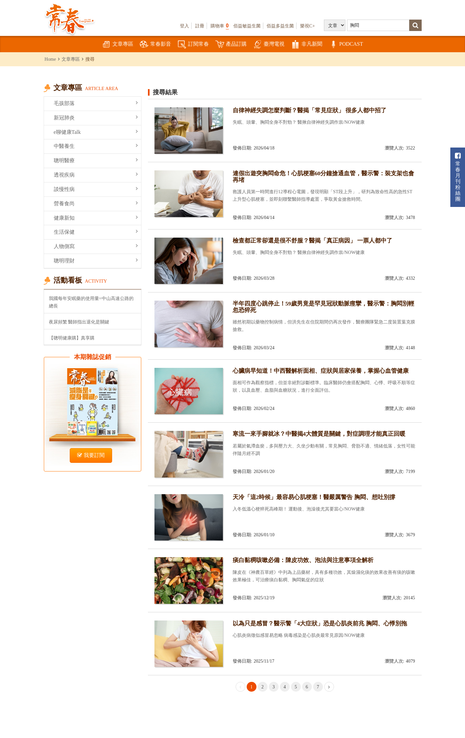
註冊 (199, 25)
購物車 (220, 25)
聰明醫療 (96, 160)
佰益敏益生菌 (247, 25)
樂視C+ (307, 25)
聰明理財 (96, 260)
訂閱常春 (193, 44)
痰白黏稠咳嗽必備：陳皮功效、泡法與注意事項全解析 (303, 560)
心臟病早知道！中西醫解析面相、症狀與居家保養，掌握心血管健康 (321, 371)
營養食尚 (96, 203)
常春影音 (155, 44)
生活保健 (96, 231)
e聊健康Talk (96, 132)
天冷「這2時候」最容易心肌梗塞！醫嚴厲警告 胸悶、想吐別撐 (314, 497)
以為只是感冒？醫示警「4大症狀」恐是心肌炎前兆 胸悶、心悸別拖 (320, 623)
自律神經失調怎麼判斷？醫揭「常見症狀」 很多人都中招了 (309, 110)
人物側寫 (96, 246)
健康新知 (96, 217)
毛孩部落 (96, 103)
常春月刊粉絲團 (458, 177)
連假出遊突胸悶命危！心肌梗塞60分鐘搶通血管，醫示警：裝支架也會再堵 (323, 176)
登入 (184, 25)
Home (50, 59)
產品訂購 (231, 44)
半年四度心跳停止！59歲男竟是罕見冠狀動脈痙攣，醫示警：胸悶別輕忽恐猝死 (323, 306)
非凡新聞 (306, 44)
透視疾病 (96, 174)
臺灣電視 (268, 44)
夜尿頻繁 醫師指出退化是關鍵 (79, 321)
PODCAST (346, 44)
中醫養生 (96, 146)
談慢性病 (96, 189)
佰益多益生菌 (280, 25)
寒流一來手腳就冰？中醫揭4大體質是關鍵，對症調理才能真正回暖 (319, 434)
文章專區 (117, 44)
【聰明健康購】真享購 (71, 337)
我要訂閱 (91, 455)
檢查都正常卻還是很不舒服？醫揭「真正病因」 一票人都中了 (312, 240)
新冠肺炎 (96, 117)
